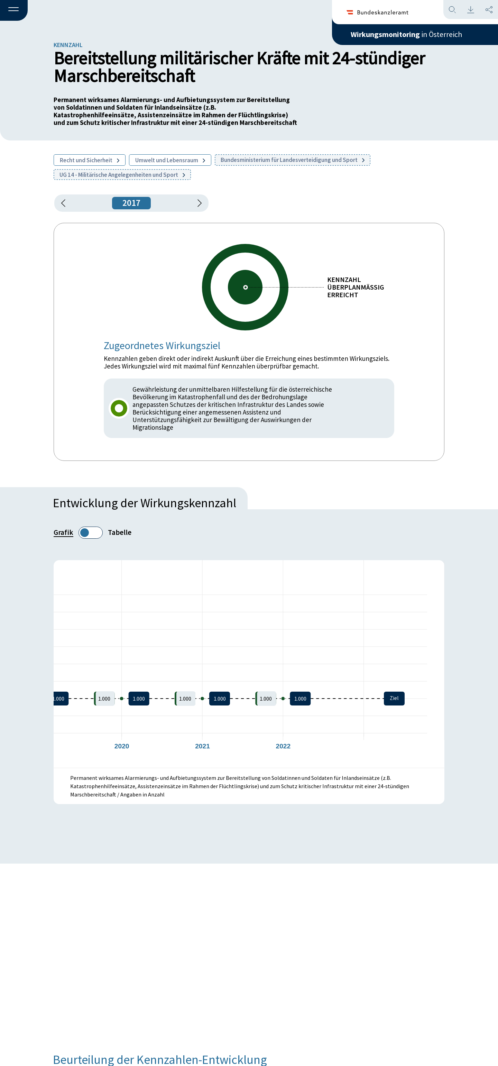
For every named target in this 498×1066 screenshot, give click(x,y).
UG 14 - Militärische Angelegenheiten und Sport (122, 175)
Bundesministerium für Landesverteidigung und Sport (293, 160)
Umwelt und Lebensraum (170, 160)
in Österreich (406, 34)
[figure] (249, 664)
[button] (14, 10)
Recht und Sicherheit (89, 160)
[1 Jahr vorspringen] (197, 203)
